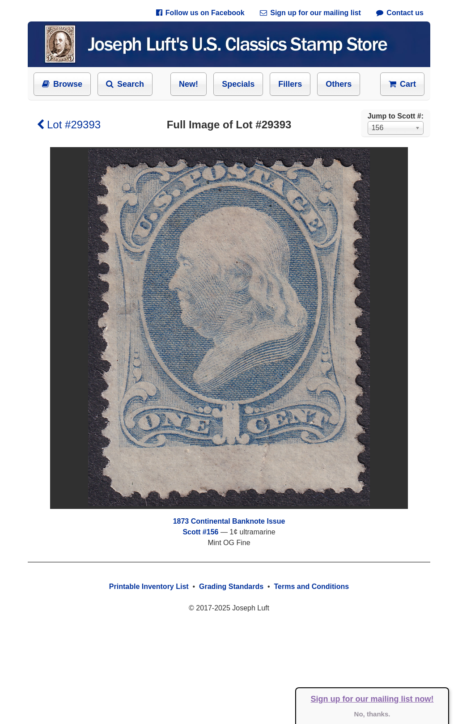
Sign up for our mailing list (310, 13)
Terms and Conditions (311, 586)
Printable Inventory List (149, 586)
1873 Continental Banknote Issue (229, 521)
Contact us (400, 13)
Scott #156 (200, 532)
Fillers (290, 84)
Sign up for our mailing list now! (372, 698)
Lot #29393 (69, 125)
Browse (62, 84)
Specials (238, 84)
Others (339, 84)
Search (125, 84)
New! (188, 84)
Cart (402, 84)
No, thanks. (372, 714)
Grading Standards (231, 586)
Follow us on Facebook (200, 13)
